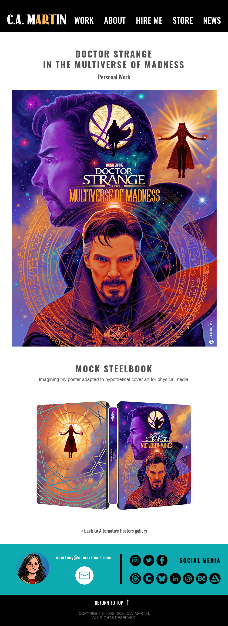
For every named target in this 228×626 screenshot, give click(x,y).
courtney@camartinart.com (83, 557)
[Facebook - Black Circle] (162, 560)
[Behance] (201, 578)
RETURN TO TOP (109, 602)
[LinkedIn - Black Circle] (175, 578)
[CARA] (148, 578)
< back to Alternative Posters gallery (114, 530)
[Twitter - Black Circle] (148, 560)
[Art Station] (215, 578)
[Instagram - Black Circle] (135, 560)
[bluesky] (162, 578)
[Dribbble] (188, 578)
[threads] (135, 578)
